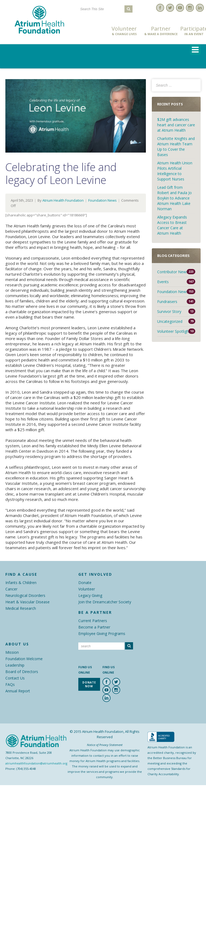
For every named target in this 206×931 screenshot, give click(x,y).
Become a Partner (94, 627)
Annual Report (17, 690)
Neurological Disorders (25, 595)
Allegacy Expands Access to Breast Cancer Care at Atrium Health (172, 225)
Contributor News (172, 271)
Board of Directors (21, 671)
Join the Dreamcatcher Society (104, 601)
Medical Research (20, 608)
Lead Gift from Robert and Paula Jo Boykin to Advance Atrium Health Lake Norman (174, 198)
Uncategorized (169, 321)
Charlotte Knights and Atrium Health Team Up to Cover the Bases (176, 146)
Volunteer (124, 31)
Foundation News (102, 200)
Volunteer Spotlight (173, 331)
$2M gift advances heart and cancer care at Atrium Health (176, 125)
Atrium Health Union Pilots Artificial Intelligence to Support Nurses (174, 171)
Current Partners (92, 620)
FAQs (10, 684)
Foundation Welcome (24, 658)
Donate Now (91, 31)
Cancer (11, 589)
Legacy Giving (90, 595)
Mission (12, 652)
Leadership (14, 665)
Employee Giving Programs (101, 633)
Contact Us (15, 678)
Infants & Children (20, 582)
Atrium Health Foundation (63, 200)
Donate (84, 582)
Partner (161, 31)
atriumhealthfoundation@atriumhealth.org (36, 763)
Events (163, 281)
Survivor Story (169, 311)
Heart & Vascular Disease (27, 601)
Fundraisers (167, 301)
